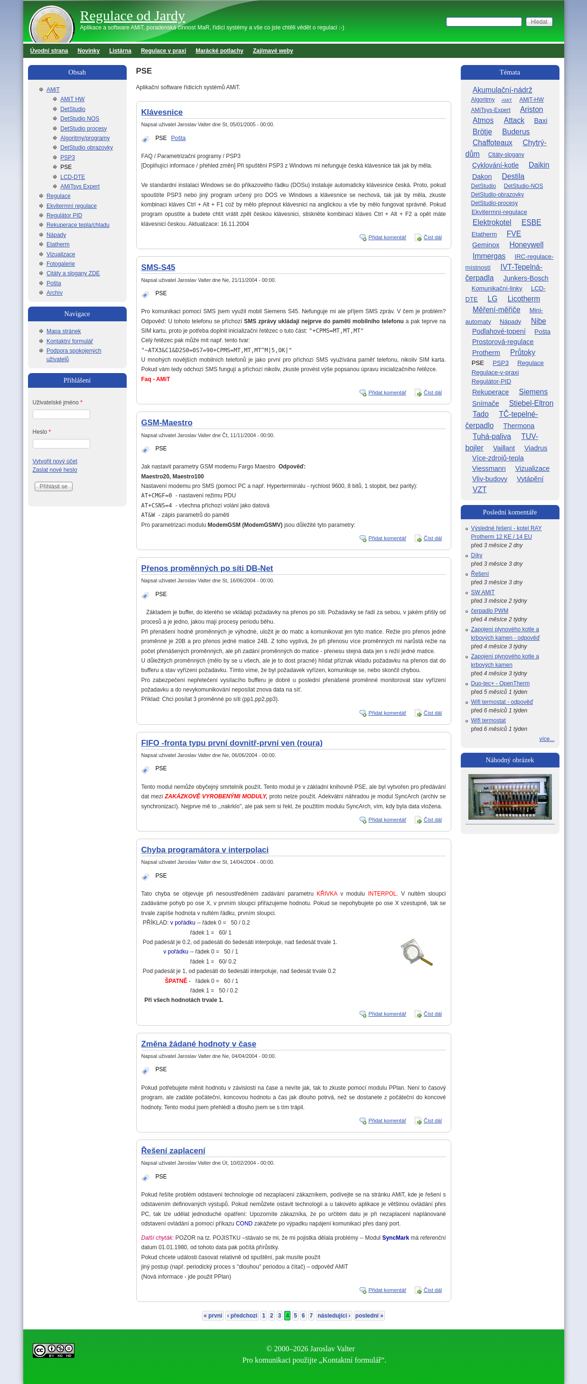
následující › (333, 1315)
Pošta (178, 138)
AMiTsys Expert (80, 186)
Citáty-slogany (506, 154)
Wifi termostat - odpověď (502, 702)
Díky (477, 555)
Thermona (519, 426)
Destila (513, 176)
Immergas (489, 256)
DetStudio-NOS (523, 186)
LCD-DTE (72, 177)
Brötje (482, 132)
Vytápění (530, 479)
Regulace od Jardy (133, 15)
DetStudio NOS (79, 118)
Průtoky (522, 352)
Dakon (482, 176)
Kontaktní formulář (70, 341)
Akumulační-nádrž (502, 90)
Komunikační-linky (497, 288)
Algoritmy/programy (85, 138)
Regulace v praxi (163, 50)
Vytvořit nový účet (55, 461)
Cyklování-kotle (495, 165)
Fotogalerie (61, 264)
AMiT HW (72, 99)
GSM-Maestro (167, 422)
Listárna (120, 50)
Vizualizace (61, 254)
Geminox (486, 245)
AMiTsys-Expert (491, 110)
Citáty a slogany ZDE (73, 273)
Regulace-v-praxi (495, 372)
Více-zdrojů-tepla (498, 458)
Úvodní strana (49, 50)
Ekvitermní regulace (72, 206)
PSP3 (67, 157)
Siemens (533, 392)
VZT (479, 490)
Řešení (480, 573)
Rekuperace (490, 392)
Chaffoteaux (492, 143)
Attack (514, 120)
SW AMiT (483, 592)
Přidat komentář (387, 237)
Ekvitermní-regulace (499, 211)
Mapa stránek (64, 331)
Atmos (483, 120)
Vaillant (504, 448)
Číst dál (433, 237)
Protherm (486, 352)
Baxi (540, 120)
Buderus (516, 132)
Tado (481, 414)
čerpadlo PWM (490, 611)
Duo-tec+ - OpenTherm (500, 683)
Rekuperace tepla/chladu (78, 225)
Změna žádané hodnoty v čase (198, 1043)
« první (213, 1315)
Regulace (59, 196)
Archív (55, 293)
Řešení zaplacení (173, 1150)
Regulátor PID (64, 215)
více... (546, 739)
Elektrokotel (492, 222)
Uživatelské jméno (58, 402)
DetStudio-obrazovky (497, 194)
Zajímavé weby (273, 50)
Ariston (531, 109)
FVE (514, 234)
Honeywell (527, 245)
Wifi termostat (488, 720)
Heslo (42, 432)
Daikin (539, 165)
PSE (161, 138)
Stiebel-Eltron (531, 403)
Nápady (56, 235)
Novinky (89, 50)
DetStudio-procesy (494, 203)
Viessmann (489, 468)
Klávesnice (162, 112)
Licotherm (524, 299)
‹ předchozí (242, 1315)
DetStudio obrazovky (86, 147)
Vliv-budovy (489, 479)
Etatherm (58, 244)
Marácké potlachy (219, 50)
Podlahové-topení (499, 331)
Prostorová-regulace (503, 342)
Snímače (485, 403)
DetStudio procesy (83, 128)
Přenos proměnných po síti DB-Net (207, 568)
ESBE (531, 222)
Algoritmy (483, 99)
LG (492, 299)
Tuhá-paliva (492, 436)
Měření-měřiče (497, 310)
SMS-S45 (158, 267)
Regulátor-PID (492, 381)
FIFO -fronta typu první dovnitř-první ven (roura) (232, 743)
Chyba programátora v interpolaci (205, 849)
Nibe (538, 321)
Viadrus (536, 448)
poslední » (369, 1315)
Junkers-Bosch (526, 278)
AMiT (53, 89)
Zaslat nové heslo (55, 470)
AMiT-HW (531, 99)
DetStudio (72, 109)
